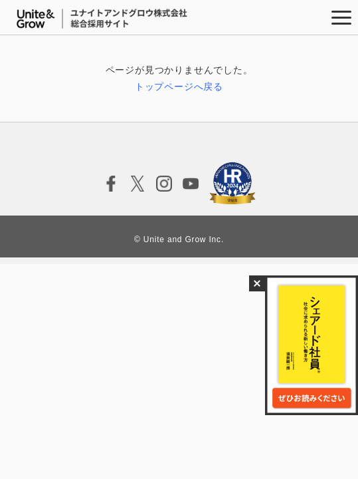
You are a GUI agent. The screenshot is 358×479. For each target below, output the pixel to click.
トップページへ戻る (179, 86)
